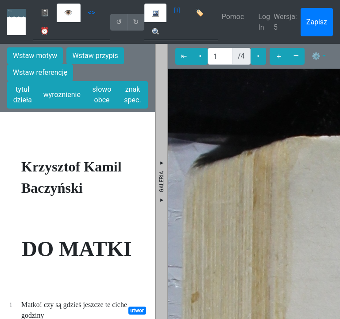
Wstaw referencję (40, 72)
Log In (264, 21)
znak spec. (132, 94)
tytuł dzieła (22, 94)
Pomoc (233, 16)
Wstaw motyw (35, 55)
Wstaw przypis (95, 55)
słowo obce (102, 94)
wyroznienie (62, 94)
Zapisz (316, 22)
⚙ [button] (316, 56)
